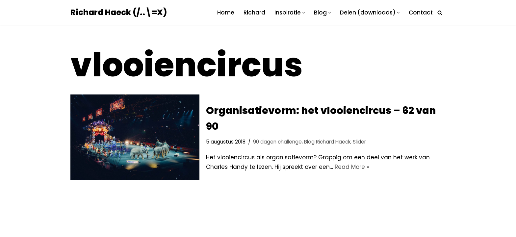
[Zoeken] (439, 12)
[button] (303, 13)
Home (225, 12)
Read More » (352, 167)
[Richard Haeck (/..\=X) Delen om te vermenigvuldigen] (118, 12)
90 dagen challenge (277, 141)
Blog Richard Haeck (327, 141)
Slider (359, 141)
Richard (254, 12)
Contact (421, 12)
